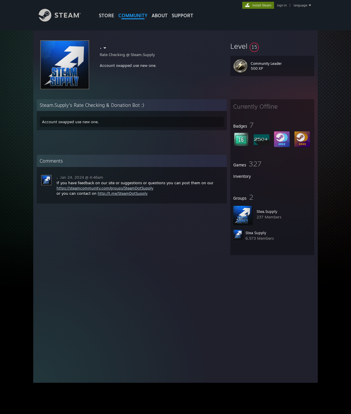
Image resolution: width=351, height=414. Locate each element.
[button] (272, 46)
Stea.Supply (267, 211)
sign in (282, 5)
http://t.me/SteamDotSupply (123, 193)
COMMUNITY (133, 15)
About (160, 15)
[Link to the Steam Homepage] (64, 20)
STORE (106, 15)
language (300, 5)
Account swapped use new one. (128, 65)
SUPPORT (182, 15)
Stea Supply (255, 232)
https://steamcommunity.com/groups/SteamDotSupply (105, 188)
